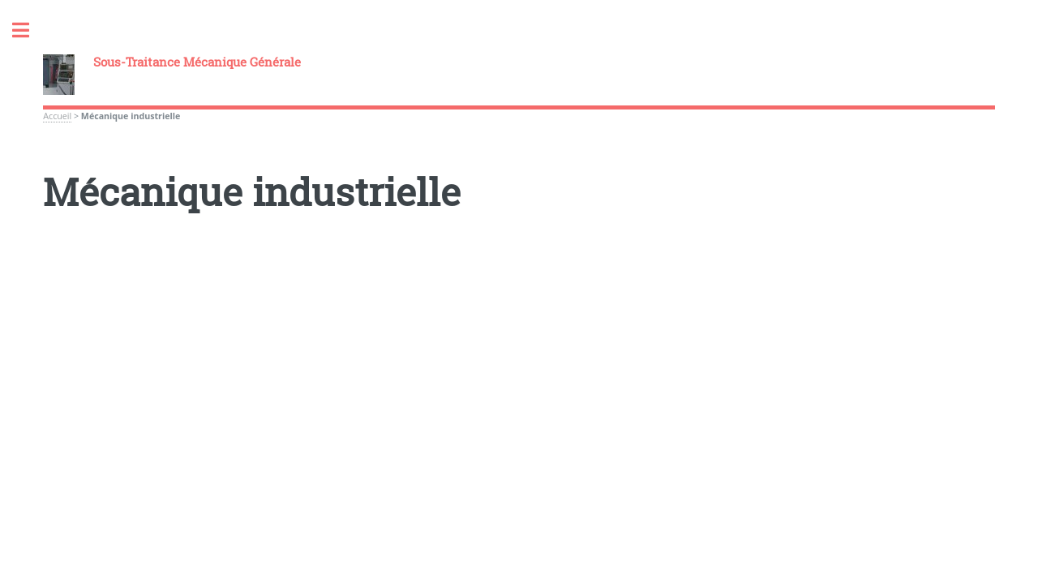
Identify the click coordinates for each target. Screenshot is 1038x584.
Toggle (29, 30)
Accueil (57, 116)
